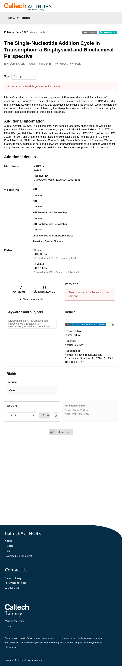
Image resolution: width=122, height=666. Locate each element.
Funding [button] (11, 189)
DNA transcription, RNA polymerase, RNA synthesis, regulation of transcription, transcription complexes (29, 324)
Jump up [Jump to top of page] (59, 432)
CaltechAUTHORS (18, 18)
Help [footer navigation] (7, 551)
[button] (32, 390)
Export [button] (46, 415)
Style (7, 76)
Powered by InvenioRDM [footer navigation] (18, 556)
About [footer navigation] (8, 541)
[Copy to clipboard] (112, 324)
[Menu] (116, 6)
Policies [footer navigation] (9, 546)
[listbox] (24, 76)
